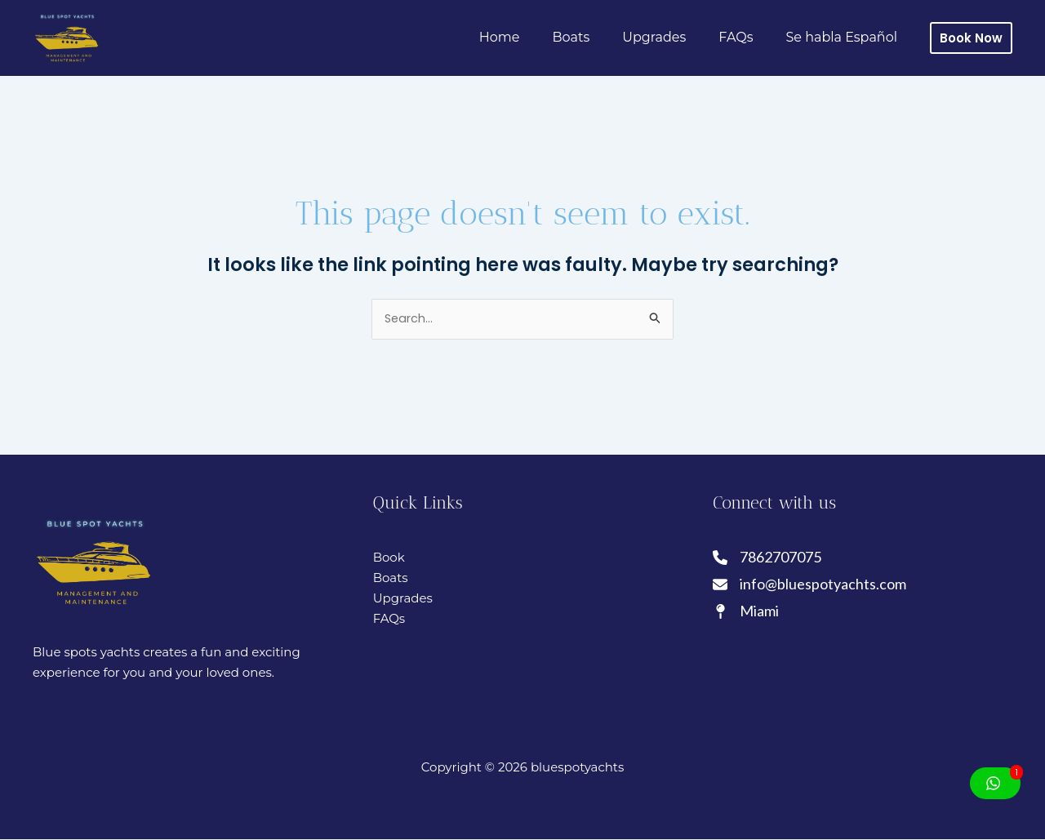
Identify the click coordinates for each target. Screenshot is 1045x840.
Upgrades (670, 37)
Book (389, 558)
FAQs (745, 37)
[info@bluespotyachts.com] (809, 587)
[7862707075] (768, 559)
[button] (971, 38)
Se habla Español (844, 37)
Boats (594, 37)
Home (529, 37)
